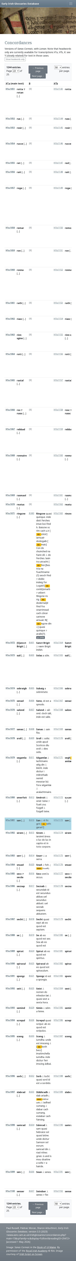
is (48, 873)
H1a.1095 (10, 1036)
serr (19, 855)
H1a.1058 (10, 227)
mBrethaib (42, 774)
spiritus (40, 958)
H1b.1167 (58, 700)
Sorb (38, 1076)
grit (38, 823)
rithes (44, 1152)
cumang (40, 1105)
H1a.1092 (10, 988)
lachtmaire (42, 761)
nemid (39, 778)
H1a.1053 (10, 127)
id (44, 700)
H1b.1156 (58, 354)
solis (38, 752)
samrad (21, 1125)
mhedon (40, 995)
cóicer (45, 613)
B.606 (31, 700)
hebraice (40, 1132)
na (49, 551)
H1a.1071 (10, 513)
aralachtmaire (43, 792)
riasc (19, 318)
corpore (46, 846)
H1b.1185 (58, 1007)
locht (47, 1076)
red (67, 163)
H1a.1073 (10, 655)
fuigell (39, 807)
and (47, 1156)
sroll (19, 738)
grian (39, 1156)
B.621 (31, 976)
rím (38, 530)
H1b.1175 (58, 855)
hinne (41, 1011)
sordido (46, 1083)
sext (45, 998)
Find (48, 523)
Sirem (39, 832)
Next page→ (38, 76)
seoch (43, 575)
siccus (39, 877)
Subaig (40, 688)
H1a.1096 (10, 1076)
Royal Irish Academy (37, 1250)
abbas (39, 896)
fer (46, 1194)
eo (46, 922)
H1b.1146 (58, 143)
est (47, 700)
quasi (49, 513)
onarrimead (42, 609)
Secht (39, 919)
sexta (39, 1002)
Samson (40, 1142)
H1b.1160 (58, 455)
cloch (44, 713)
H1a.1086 (10, 886)
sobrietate (42, 691)
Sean (39, 1172)
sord (45, 1079)
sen (19, 1172)
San (38, 820)
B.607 (31, 709)
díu (47, 745)
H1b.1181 (58, 951)
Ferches (46, 520)
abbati (39, 903)
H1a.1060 (10, 269)
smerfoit (22, 797)
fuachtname (42, 572)
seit (19, 988)
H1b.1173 (58, 820)
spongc (21, 976)
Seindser (41, 1191)
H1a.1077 (10, 729)
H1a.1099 (10, 1171)
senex (48, 1172)
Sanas (39, 729)
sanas (20, 729)
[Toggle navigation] (70, 3)
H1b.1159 (58, 429)
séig (38, 764)
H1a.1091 (10, 976)
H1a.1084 (10, 864)
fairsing (40, 1119)
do (42, 548)
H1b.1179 (58, 919)
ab (43, 922)
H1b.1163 (58, 513)
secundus (45, 893)
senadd (69, 700)
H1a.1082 (10, 832)
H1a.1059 (10, 250)
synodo (40, 704)
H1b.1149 (58, 188)
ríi (44, 820)
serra (39, 859)
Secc (38, 873)
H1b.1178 (58, 886)
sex (48, 938)
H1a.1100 (10, 1191)
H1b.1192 (58, 1191)
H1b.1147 (58, 162)
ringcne (21, 513)
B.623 (31, 988)
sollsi (46, 738)
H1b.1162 (58, 504)
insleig (39, 582)
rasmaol (21, 495)
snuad (20, 864)
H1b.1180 (58, 935)
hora (45, 1002)
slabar (39, 1109)
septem (40, 929)
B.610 (31, 820)
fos (43, 606)
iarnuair (40, 537)
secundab (41, 889)
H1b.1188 (58, 1076)
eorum (39, 1145)
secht (20, 919)
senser (20, 1191)
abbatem (41, 913)
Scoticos (40, 745)
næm (41, 646)
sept (38, 922)
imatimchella (43, 1053)
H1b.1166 (58, 688)
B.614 (31, 855)
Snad (39, 864)
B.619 (31, 935)
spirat (20, 951)
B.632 (31, 1076)
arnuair (40, 620)
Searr (39, 855)
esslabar (40, 1116)
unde (39, 741)
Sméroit (40, 797)
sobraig (69, 688)
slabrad (21, 1092)
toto (38, 846)
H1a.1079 (10, 757)
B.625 (31, 963)
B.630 (31, 1036)
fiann (39, 554)
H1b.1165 (58, 655)
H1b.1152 (58, 269)
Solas (39, 655)
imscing (40, 1063)
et (45, 843)
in (50, 839)
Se (37, 935)
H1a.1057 (10, 188)
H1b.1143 (58, 89)
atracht (44, 561)
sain (48, 729)
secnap (21, 886)
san (19, 820)
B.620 (31, 864)
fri (47, 820)
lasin (47, 558)
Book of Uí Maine (46, 1247)
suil (19, 655)
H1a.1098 (10, 1125)
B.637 (31, 1191)
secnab (40, 906)
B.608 (31, 729)
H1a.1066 (10, 409)
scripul (39, 1023)
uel (45, 896)
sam (38, 1128)
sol (47, 1132)
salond (20, 709)
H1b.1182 (58, 963)
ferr (46, 1060)
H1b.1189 (58, 1092)
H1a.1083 (10, 855)
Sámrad (40, 1125)
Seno (39, 700)
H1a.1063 (10, 334)
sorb (19, 1076)
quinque (40, 516)
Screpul (40, 1020)
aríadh (44, 1095)
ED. (38, 534)
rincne (68, 513)
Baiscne (43, 527)
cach (42, 530)
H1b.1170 (58, 738)
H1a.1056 (10, 172)
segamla (21, 757)
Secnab (40, 886)
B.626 (31, 1020)
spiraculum (42, 970)
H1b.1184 (58, 988)
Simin (39, 1007)
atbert (41, 592)
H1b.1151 (58, 250)
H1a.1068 (10, 455)
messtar (40, 781)
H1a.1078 (10, 738)
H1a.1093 (10, 1007)
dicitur (39, 771)
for (45, 582)
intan (39, 523)
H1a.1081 (10, 820)
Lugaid (40, 585)
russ (67, 118)
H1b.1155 (58, 334)
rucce (20, 143)
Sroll (38, 738)
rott (19, 354)
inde (48, 516)
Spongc (40, 976)
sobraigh (22, 688)
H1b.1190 (58, 1125)
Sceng (39, 1036)
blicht (39, 768)
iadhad (47, 1102)
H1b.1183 (58, 976)
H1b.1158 (58, 409)
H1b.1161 (58, 495)
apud (45, 741)
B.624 (31, 951)
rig (37, 599)
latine (46, 1135)
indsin (39, 649)
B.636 (31, 1171)
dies (46, 748)
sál (48, 709)
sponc (68, 976)
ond (38, 713)
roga (19, 188)
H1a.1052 (10, 118)
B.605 (31, 688)
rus (18, 118)
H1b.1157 (58, 380)
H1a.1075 (10, 700)
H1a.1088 (10, 935)
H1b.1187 (58, 1036)
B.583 (31, 513)
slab (38, 1095)
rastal (20, 380)
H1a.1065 (10, 380)
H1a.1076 (10, 709)
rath (19, 303)
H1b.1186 (58, 1020)
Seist (39, 988)
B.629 (31, 1007)
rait (19, 172)
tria (38, 568)
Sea (38, 942)
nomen (40, 992)
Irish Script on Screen (30, 1254)
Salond (40, 709)
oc (48, 527)
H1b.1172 (58, 797)
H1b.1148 (58, 172)
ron (19, 250)
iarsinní (40, 836)
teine (45, 800)
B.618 (31, 919)
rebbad (21, 429)
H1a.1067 (10, 429)
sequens (40, 910)
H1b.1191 (58, 1171)
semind (21, 1007)
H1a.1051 (10, 89)
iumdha (40, 1039)
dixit (38, 520)
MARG (39, 868)
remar (20, 227)
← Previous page (38, 70)
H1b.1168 (58, 709)
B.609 (31, 738)
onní (44, 873)
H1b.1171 (58, 757)
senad (20, 700)
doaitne (46, 1159)
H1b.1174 (58, 832)
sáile (47, 716)
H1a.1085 (10, 873)
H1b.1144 (58, 118)
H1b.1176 (58, 864)
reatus (20, 504)
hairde (39, 1166)
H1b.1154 (58, 318)
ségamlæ (46, 785)
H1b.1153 (58, 302)
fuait (39, 804)
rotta (68, 89)
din (49, 623)
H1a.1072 (10, 642)
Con (38, 548)
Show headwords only (15, 59)
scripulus (41, 1030)
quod (39, 926)
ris (46, 596)
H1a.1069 (10, 495)
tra (37, 561)
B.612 (31, 797)
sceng (20, 1036)
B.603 (31, 655)
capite (39, 843)
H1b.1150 (58, 227)
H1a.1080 (10, 797)
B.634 (31, 1125)
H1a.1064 (10, 354)
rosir (19, 127)
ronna (20, 270)
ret (18, 163)
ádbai (48, 1063)
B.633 (31, 1092)
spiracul (21, 963)
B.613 (31, 832)
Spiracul (40, 963)
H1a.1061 (10, 302)
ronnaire (22, 455)
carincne (40, 616)
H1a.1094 (10, 1020)
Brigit (48, 646)
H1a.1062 (10, 318)
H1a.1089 (10, 951)
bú (47, 781)
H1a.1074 (10, 688)
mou (38, 1159)
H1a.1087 (10, 919)
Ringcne (40, 513)
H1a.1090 (10, 963)
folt (47, 864)
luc (39, 839)
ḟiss (38, 732)
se (18, 935)
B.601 (31, 642)
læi (47, 995)
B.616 (31, 873)
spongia (42, 979)
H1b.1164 (58, 642)
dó (43, 554)
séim (47, 1007)
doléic (41, 578)
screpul (21, 1020)
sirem (20, 832)
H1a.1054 (10, 143)
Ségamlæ (41, 757)
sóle (47, 655)
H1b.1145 (58, 127)
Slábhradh (42, 1092)
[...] (18, 96)
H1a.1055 (10, 162)
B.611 (31, 757)
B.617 (31, 886)
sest (67, 988)
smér (39, 800)
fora (38, 785)
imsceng (44, 1043)
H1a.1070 (10, 504)
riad (38, 1152)
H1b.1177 (58, 873)
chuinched (41, 551)
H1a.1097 (10, 1092)
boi (44, 523)
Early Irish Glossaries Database (20, 3)
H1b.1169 (58, 729)
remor (68, 227)
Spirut (39, 951)
